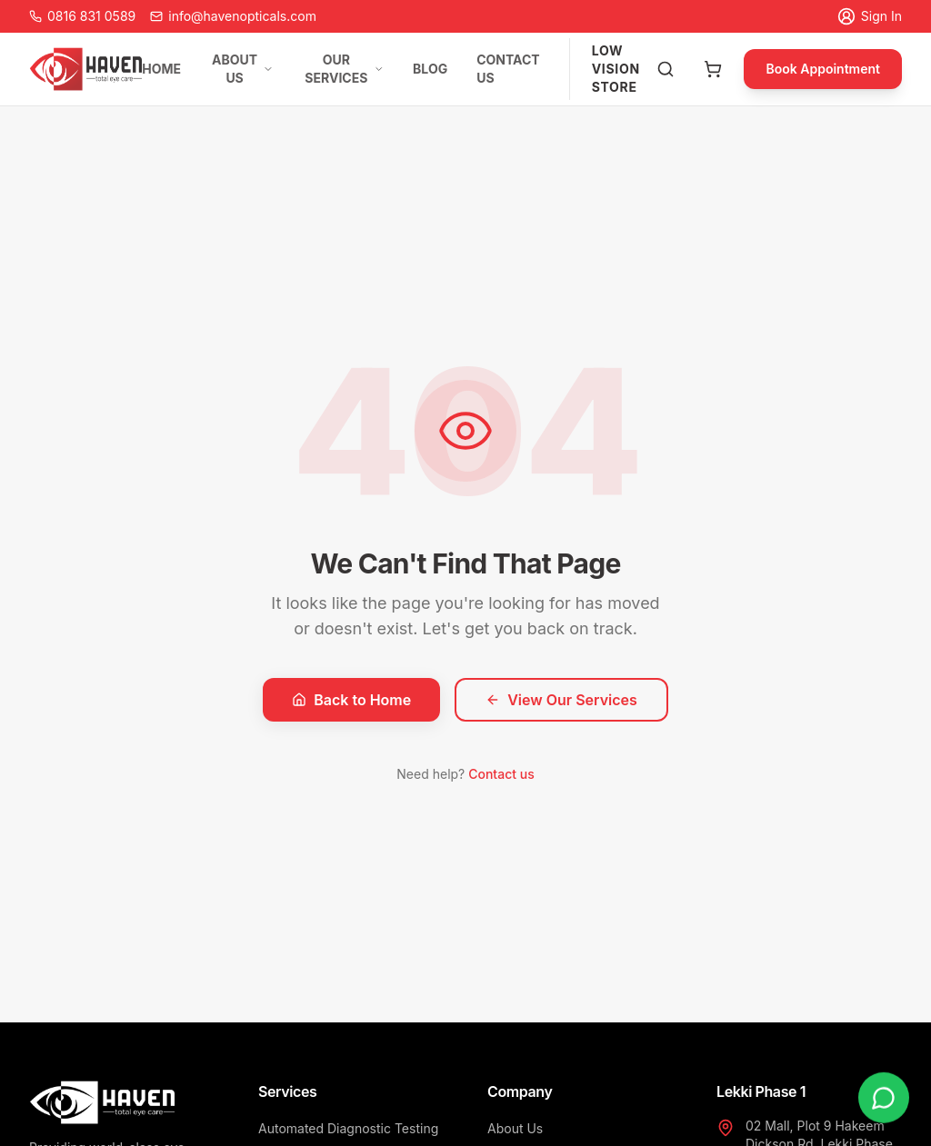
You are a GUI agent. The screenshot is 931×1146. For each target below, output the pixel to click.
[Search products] (665, 69)
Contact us (501, 774)
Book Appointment (823, 68)
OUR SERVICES (344, 68)
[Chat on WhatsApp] (883, 1097)
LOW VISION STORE (616, 69)
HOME (161, 68)
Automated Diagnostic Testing (348, 1128)
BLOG (430, 68)
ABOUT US (243, 68)
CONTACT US (507, 68)
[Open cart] (712, 69)
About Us (515, 1128)
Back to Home (351, 700)
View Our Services (561, 700)
